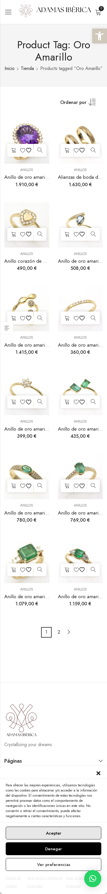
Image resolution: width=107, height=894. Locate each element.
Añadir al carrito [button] (13, 150)
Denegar (53, 849)
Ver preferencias (53, 864)
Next (68, 632)
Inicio (10, 68)
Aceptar (53, 833)
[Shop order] (80, 104)
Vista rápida (39, 150)
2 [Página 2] (59, 632)
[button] (99, 36)
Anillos (26, 169)
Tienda (27, 68)
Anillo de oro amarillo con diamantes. (43, 428)
